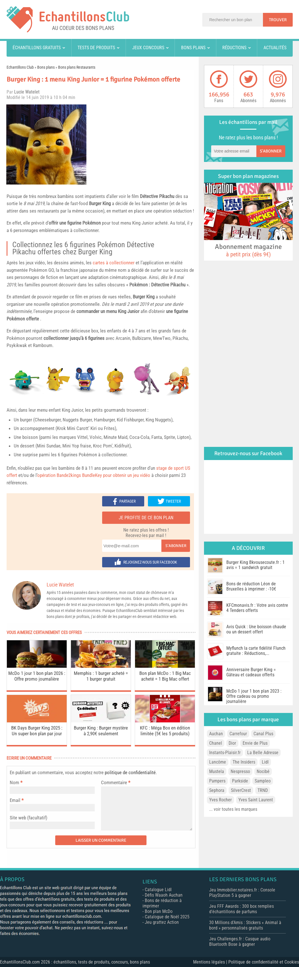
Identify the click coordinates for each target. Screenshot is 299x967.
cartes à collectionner (113, 262)
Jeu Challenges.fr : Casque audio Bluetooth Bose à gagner (239, 941)
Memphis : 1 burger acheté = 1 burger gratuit (101, 676)
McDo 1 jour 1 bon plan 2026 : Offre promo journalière (36, 676)
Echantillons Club (20, 67)
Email (15, 800)
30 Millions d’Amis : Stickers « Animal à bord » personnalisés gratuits (245, 925)
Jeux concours (148, 47)
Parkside (240, 781)
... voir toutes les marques (233, 809)
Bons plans (193, 47)
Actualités (275, 47)
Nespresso (240, 771)
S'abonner (175, 545)
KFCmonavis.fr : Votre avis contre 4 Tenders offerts (257, 608)
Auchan (216, 733)
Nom (14, 782)
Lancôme (217, 762)
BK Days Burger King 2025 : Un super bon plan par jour (36, 730)
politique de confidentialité (130, 772)
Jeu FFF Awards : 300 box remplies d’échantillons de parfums (241, 908)
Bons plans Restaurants (76, 67)
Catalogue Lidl (158, 889)
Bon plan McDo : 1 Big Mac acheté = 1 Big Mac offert (165, 676)
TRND (263, 790)
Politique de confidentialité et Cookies (263, 962)
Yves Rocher (220, 799)
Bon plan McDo (159, 911)
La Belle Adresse (262, 752)
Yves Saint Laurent (255, 799)
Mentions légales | (210, 962)
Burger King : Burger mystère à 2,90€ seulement (101, 730)
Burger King (100, 203)
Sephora (216, 790)
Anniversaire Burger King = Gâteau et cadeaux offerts (251, 672)
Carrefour (238, 733)
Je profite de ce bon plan (146, 517)
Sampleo (263, 781)
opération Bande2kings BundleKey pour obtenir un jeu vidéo (93, 475)
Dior (232, 743)
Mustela (216, 771)
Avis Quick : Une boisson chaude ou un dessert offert (256, 629)
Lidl (265, 762)
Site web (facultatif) (28, 818)
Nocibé (263, 771)
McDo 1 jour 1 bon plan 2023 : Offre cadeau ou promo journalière (254, 696)
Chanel (215, 743)
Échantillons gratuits (37, 47)
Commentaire (115, 782)
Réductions (234, 47)
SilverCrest (241, 790)
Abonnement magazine (248, 250)
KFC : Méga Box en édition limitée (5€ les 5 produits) (165, 730)
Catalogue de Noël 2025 (167, 917)
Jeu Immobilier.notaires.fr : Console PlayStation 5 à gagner (242, 892)
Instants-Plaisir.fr (225, 752)
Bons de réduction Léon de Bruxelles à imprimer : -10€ (251, 586)
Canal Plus (263, 733)
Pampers (217, 781)
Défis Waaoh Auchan (164, 895)
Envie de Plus (255, 743)
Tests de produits (96, 47)
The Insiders (244, 762)
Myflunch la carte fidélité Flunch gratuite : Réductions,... (256, 650)
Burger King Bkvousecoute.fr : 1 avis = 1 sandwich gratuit (255, 565)
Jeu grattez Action (162, 922)
